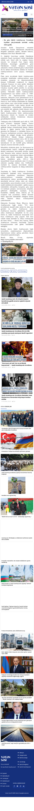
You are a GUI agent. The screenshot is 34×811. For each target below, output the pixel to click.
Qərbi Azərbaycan (25, 767)
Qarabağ (22, 762)
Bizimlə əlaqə (23, 758)
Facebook (5, 271)
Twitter (13, 271)
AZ (28, 2)
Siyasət (4, 773)
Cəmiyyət (5, 778)
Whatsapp (22, 271)
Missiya (21, 753)
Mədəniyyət (6, 781)
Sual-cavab (5, 786)
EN (31, 2)
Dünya (4, 783)
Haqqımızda (23, 755)
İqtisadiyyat (5, 776)
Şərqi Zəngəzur (24, 764)
